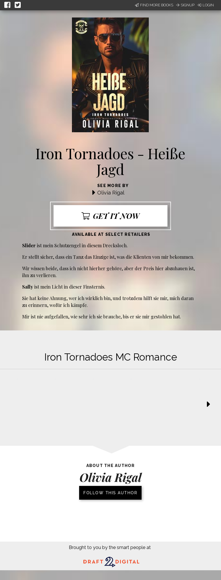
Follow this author (110, 493)
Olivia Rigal (110, 193)
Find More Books (154, 5)
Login (205, 5)
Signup (185, 5)
